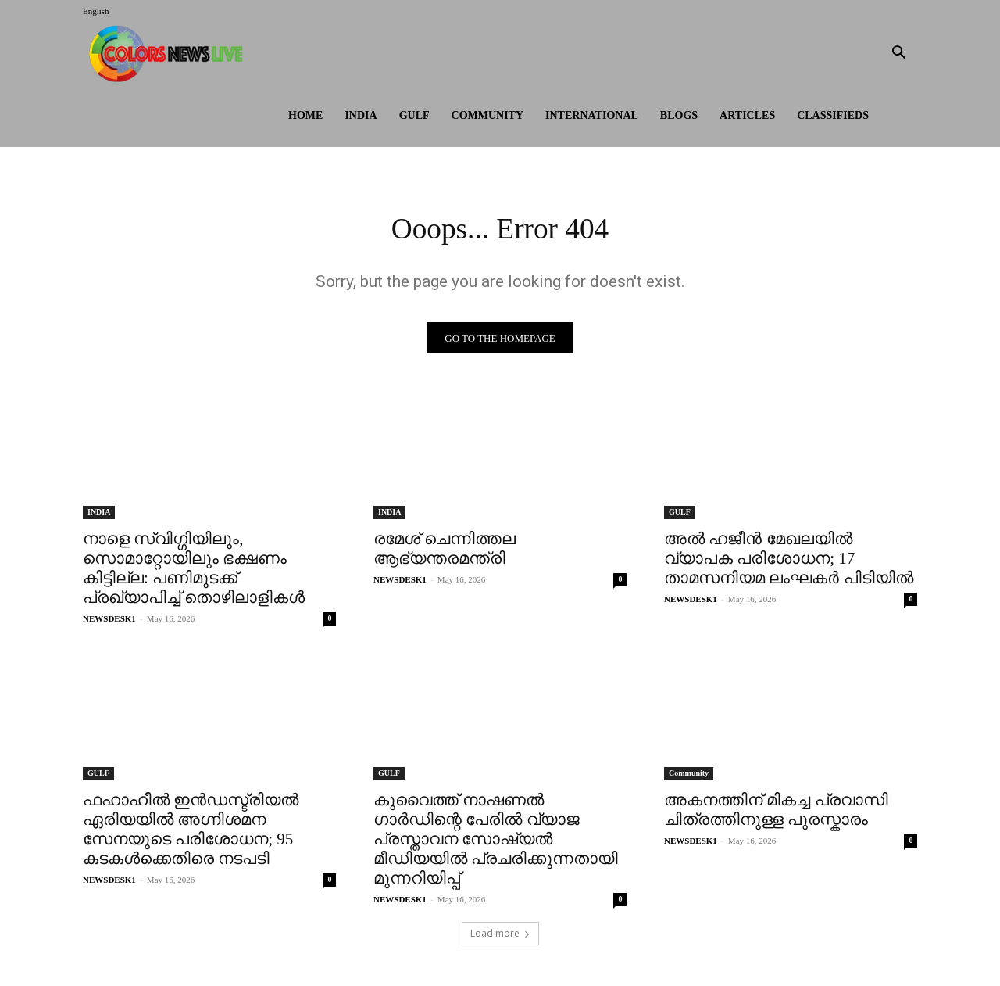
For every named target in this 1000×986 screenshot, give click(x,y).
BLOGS (679, 115)
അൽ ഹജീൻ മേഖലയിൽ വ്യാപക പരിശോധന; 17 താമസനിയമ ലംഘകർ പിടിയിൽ (788, 561)
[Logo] (169, 53)
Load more (500, 936)
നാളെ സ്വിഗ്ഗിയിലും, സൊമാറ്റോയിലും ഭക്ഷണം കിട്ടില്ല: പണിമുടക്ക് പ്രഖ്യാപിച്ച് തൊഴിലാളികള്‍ (194, 571)
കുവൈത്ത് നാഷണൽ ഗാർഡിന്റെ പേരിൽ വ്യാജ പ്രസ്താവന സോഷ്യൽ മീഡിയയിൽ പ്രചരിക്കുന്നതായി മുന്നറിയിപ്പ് (495, 842)
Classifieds (833, 115)
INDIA (361, 115)
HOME (305, 115)
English (96, 11)
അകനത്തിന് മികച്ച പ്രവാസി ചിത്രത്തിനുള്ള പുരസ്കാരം (776, 813)
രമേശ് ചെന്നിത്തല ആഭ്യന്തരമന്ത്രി (444, 551)
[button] (898, 54)
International (591, 115)
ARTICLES (747, 115)
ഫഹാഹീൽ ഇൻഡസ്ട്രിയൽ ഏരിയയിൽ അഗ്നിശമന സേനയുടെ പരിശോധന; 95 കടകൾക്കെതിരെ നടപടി (190, 832)
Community (488, 115)
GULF (414, 115)
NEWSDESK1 (109, 621)
